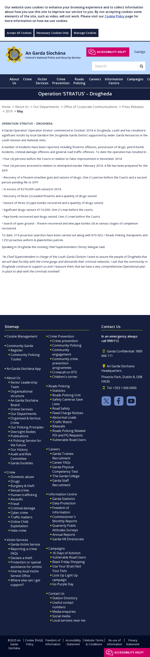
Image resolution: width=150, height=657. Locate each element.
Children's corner (65, 377)
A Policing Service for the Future (26, 442)
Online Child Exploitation (19, 523)
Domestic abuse (22, 477)
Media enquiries (64, 611)
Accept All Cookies (19, 33)
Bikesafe (58, 426)
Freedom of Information (61, 510)
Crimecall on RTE (64, 372)
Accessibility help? (111, 52)
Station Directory (64, 598)
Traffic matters (21, 517)
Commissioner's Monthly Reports (64, 519)
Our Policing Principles (27, 427)
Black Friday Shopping (68, 562)
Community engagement (61, 352)
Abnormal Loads (64, 417)
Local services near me (68, 620)
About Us (22, 107)
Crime (11, 472)
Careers (54, 449)
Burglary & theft (22, 486)
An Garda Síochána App (24, 369)
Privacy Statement (132, 642)
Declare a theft (21, 558)
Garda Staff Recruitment (61, 482)
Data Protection (64, 503)
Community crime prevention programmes (65, 363)
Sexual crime (20, 490)
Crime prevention (65, 341)
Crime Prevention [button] (61, 81)
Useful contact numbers (62, 604)
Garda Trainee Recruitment (62, 456)
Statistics (58, 390)
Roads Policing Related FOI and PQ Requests (68, 433)
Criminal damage (23, 508)
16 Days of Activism (66, 553)
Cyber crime (19, 512)
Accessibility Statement (73, 642)
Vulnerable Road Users (69, 440)
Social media (61, 616)
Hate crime (18, 530)
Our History (19, 449)
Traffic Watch (62, 422)
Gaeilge (139, 52)
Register (17, 350)
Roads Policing (59, 386)
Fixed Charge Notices (67, 413)
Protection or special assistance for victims (26, 564)
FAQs (39, 640)
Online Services (22, 409)
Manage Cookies (85, 33)
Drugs (15, 481)
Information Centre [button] (114, 81)
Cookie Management (22, 336)
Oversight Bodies (23, 432)
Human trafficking (24, 495)
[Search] (115, 66)
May (20, 111)
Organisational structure (21, 393)
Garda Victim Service (25, 544)
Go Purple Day (62, 584)
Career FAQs (61, 462)
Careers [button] (95, 79)
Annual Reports (63, 534)
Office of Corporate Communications (90, 107)
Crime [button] (27, 79)
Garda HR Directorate (68, 539)
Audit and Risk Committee (21, 456)
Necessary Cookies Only (53, 33)
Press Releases (133, 107)
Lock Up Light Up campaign (65, 577)
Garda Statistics (63, 499)
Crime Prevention (61, 336)
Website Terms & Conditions (94, 642)
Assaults (17, 499)
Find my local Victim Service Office (25, 573)
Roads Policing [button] (79, 81)
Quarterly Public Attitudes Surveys (65, 527)
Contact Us (56, 593)
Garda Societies (22, 463)
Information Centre (62, 494)
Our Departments (46, 107)
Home (6, 107)
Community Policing (66, 345)
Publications (20, 436)
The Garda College (65, 476)
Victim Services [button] (42, 81)
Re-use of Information (114, 642)
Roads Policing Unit (66, 395)
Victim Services (17, 540)
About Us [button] (14, 81)
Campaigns (56, 548)
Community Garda (20, 346)
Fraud (15, 503)
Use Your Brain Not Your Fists (66, 568)
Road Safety (61, 408)
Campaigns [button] (135, 79)
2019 (8, 111)
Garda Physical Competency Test (65, 469)
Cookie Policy (115, 16)
